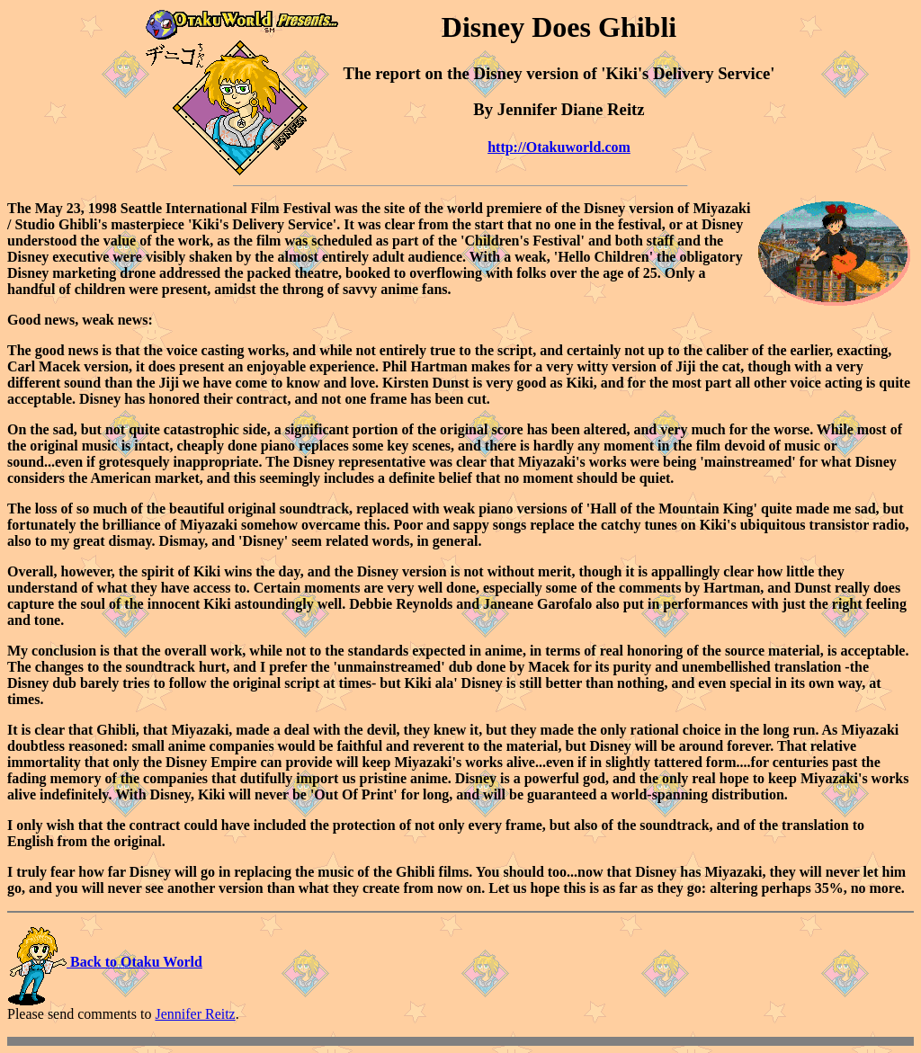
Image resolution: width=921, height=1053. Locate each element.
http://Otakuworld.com (558, 147)
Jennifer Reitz (195, 1014)
